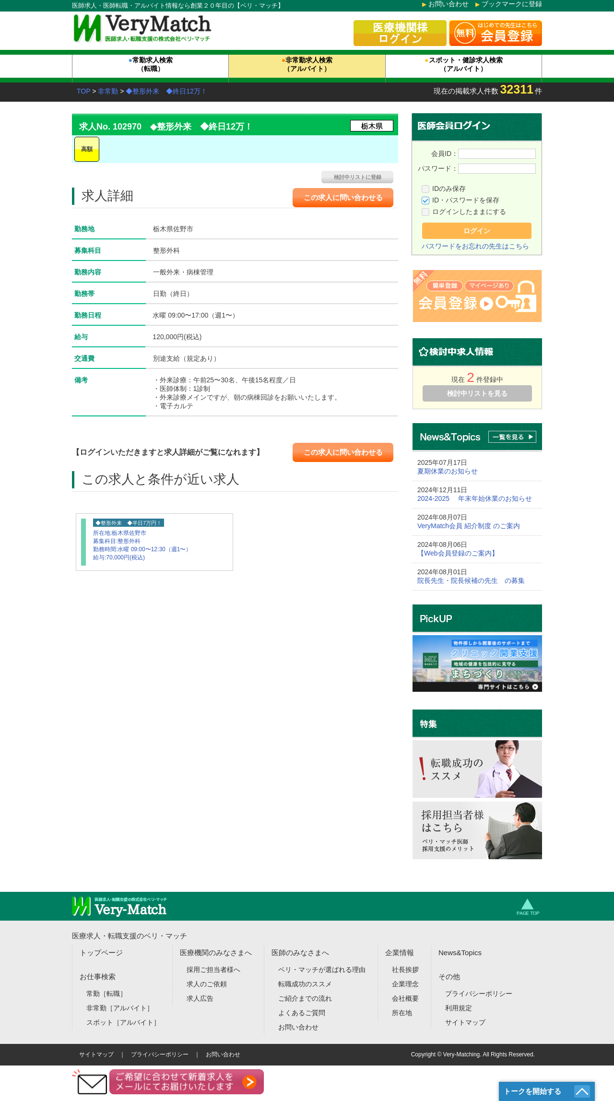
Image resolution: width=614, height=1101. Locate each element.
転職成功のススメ (305, 984)
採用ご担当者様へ (213, 969)
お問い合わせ (448, 4)
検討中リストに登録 (357, 177)
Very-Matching (461, 1054)
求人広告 (200, 998)
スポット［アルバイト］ (123, 1022)
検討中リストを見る (477, 393)
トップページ (101, 952)
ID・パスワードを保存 (465, 200)
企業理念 (405, 984)
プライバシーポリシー (478, 993)
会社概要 (405, 998)
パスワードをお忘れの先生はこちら (475, 246)
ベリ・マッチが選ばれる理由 (322, 969)
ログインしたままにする (469, 211)
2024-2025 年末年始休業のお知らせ (474, 498)
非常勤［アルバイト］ (120, 1008)
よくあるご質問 (301, 1013)
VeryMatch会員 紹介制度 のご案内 (468, 526)
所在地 (402, 1013)
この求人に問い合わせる (343, 197)
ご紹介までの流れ (305, 998)
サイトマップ (465, 1022)
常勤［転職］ (106, 993)
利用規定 (458, 1008)
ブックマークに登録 (512, 4)
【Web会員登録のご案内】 (457, 553)
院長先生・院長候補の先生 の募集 (471, 580)
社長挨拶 (405, 969)
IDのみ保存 (449, 188)
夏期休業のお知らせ (447, 471)
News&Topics (460, 952)
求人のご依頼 (207, 984)
